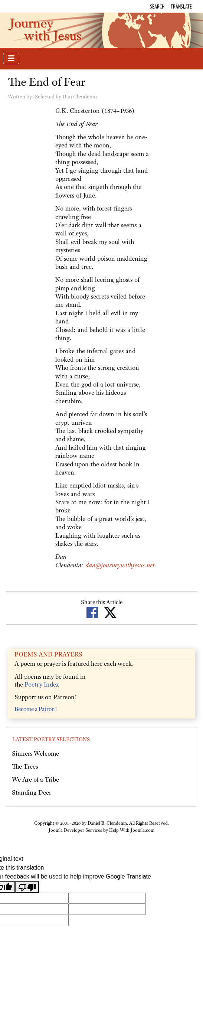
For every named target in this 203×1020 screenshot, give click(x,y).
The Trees (25, 766)
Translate (181, 6)
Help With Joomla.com (131, 830)
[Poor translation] (27, 887)
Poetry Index (41, 684)
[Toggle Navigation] (11, 58)
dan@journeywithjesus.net (119, 565)
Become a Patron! (35, 709)
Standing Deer (31, 792)
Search (157, 6)
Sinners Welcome (35, 753)
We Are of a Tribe (35, 779)
